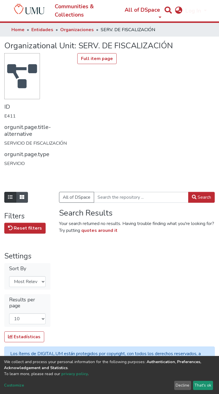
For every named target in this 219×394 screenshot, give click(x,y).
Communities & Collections (74, 11)
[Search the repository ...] (141, 197)
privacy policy (74, 374)
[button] (178, 11)
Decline (182, 385)
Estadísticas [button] (24, 337)
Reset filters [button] (25, 228)
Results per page (22, 303)
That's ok (202, 385)
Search (201, 197)
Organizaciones (77, 30)
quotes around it (99, 230)
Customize (14, 385)
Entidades (42, 30)
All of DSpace (76, 197)
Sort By (17, 269)
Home (18, 30)
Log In (193, 11)
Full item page (97, 58)
